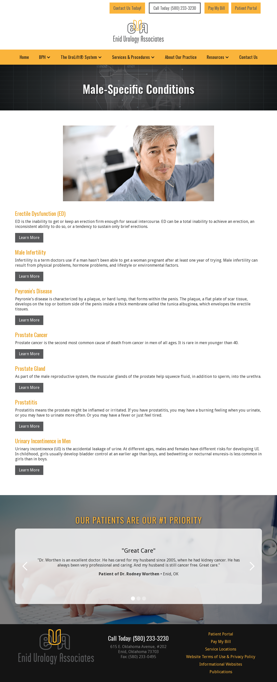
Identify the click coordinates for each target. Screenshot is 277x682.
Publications (221, 671)
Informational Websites (220, 664)
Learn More (29, 237)
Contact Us (248, 57)
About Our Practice (181, 57)
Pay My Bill (216, 8)
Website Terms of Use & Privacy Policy (220, 656)
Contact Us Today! (127, 8)
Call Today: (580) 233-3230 (174, 8)
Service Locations (220, 649)
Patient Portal (246, 8)
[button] (45, 57)
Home (24, 57)
